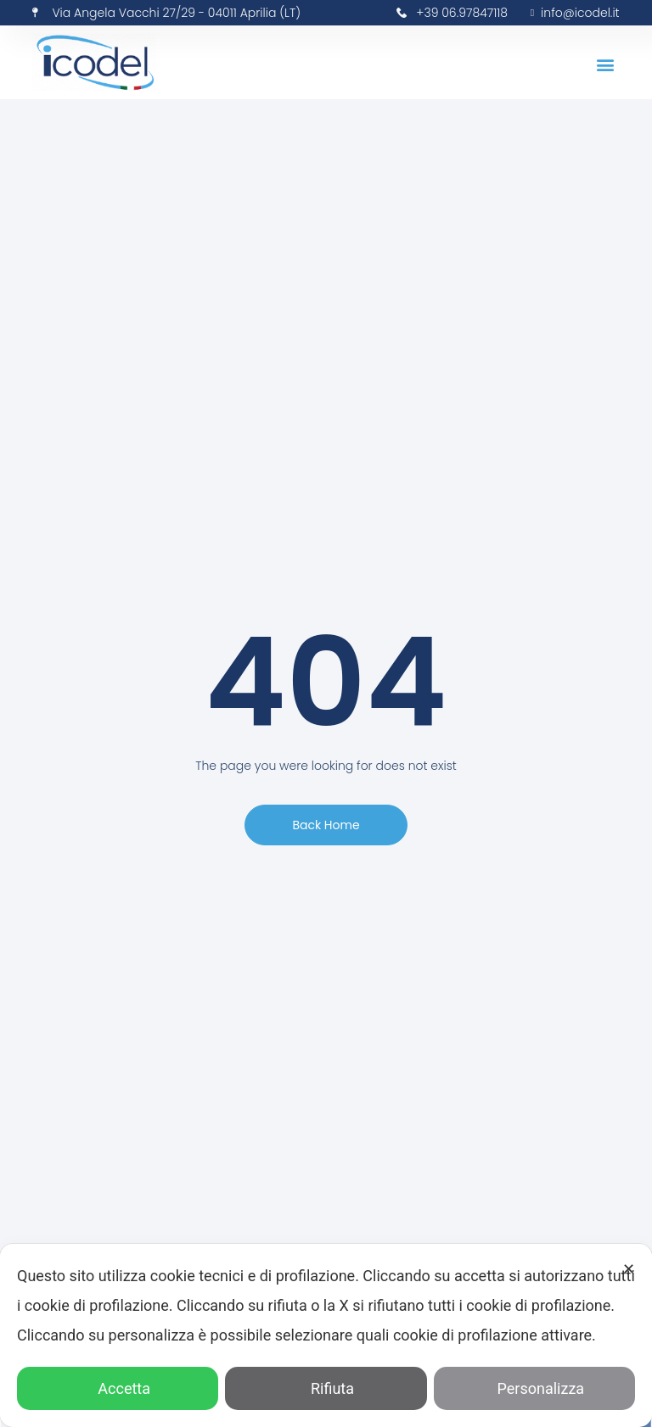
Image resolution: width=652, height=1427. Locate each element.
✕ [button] (628, 1269)
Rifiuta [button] (326, 1388)
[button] (606, 65)
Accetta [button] (117, 1388)
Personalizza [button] (535, 1388)
